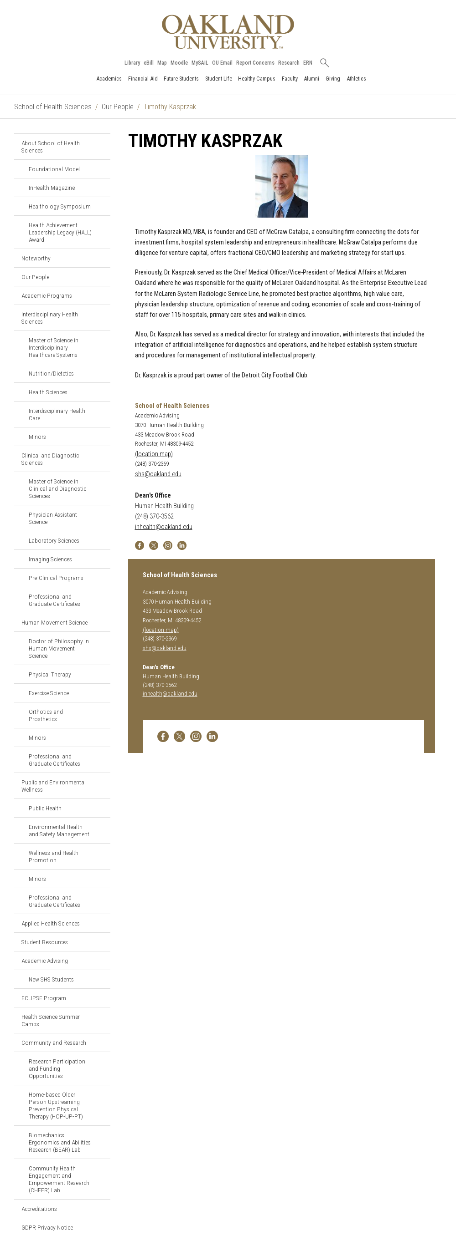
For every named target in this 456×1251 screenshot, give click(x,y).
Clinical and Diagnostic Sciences (50, 459)
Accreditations (39, 1208)
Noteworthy (36, 258)
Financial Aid (143, 78)
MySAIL (200, 63)
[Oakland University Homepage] (228, 32)
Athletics (356, 78)
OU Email (222, 63)
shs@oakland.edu (158, 474)
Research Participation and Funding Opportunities (57, 1068)
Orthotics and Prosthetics (46, 715)
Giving (333, 78)
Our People (118, 106)
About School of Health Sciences (50, 146)
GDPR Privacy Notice (47, 1227)
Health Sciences (48, 392)
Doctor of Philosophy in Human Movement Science (59, 648)
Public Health (45, 808)
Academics (109, 78)
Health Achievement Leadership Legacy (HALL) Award (60, 232)
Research (289, 63)
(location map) (154, 454)
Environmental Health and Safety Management (59, 830)
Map (162, 63)
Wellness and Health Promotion (53, 856)
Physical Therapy (50, 674)
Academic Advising (44, 960)
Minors (37, 436)
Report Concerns (255, 63)
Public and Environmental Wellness (53, 785)
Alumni (311, 78)
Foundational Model (54, 169)
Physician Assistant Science (53, 518)
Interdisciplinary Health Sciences (49, 317)
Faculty (290, 78)
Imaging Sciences (50, 559)
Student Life (218, 78)
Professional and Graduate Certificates (54, 600)
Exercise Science (49, 693)
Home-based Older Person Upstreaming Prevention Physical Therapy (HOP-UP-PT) (56, 1105)
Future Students (181, 78)
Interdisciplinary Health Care (57, 414)
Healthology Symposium (60, 206)
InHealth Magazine (52, 187)
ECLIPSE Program (43, 998)
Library (132, 63)
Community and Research (53, 1042)
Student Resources (44, 942)
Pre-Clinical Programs (56, 577)
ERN (307, 63)
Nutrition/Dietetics (51, 373)
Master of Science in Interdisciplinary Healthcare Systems (53, 347)
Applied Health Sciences (50, 923)
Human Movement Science (54, 622)
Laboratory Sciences (54, 540)
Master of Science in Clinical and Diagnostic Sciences (57, 488)
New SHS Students (51, 979)
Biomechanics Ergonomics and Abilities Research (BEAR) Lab (60, 1142)
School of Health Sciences (53, 106)
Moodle (179, 63)
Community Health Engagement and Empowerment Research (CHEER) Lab (59, 1179)
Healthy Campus (256, 78)
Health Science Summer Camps (50, 1020)
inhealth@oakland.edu (163, 527)
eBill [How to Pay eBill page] (149, 63)
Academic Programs (46, 295)
